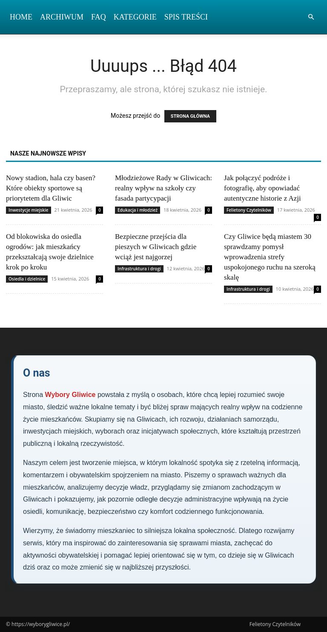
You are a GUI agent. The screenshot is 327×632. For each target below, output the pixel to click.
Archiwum (61, 17)
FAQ (98, 17)
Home (21, 17)
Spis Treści (186, 17)
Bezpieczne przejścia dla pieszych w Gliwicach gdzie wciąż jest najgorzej (155, 246)
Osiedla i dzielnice (27, 279)
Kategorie (135, 17)
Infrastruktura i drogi (139, 269)
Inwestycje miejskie (29, 210)
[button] (311, 17)
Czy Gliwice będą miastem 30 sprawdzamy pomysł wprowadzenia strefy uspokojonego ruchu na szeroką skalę (270, 256)
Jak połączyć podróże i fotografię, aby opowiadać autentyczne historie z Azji (262, 188)
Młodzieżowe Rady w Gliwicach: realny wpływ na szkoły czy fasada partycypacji (163, 188)
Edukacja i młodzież (138, 210)
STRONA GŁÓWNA (190, 116)
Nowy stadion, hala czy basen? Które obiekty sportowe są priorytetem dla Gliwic (50, 188)
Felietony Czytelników (249, 210)
